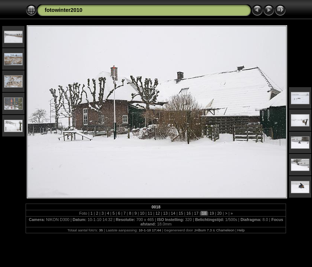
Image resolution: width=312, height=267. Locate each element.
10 (142, 213)
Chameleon (225, 230)
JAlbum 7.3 (203, 230)
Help (241, 230)
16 (188, 213)
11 (150, 213)
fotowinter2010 (63, 10)
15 (180, 213)
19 (211, 213)
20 (219, 213)
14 (173, 213)
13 (165, 213)
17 (196, 213)
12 (157, 213)
